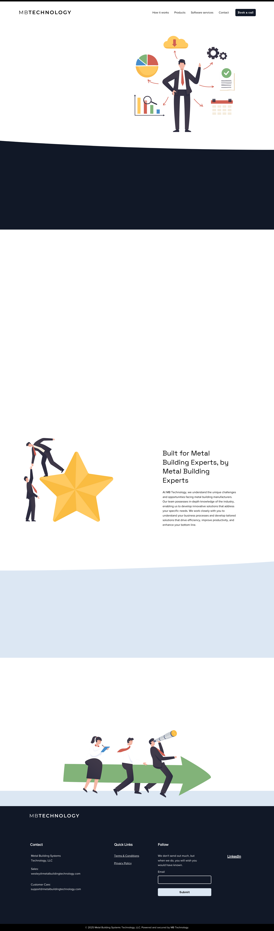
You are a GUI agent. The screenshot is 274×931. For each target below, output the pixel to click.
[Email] (183, 880)
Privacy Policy (123, 863)
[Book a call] (245, 12)
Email (161, 871)
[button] (180, 12)
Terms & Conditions (126, 855)
